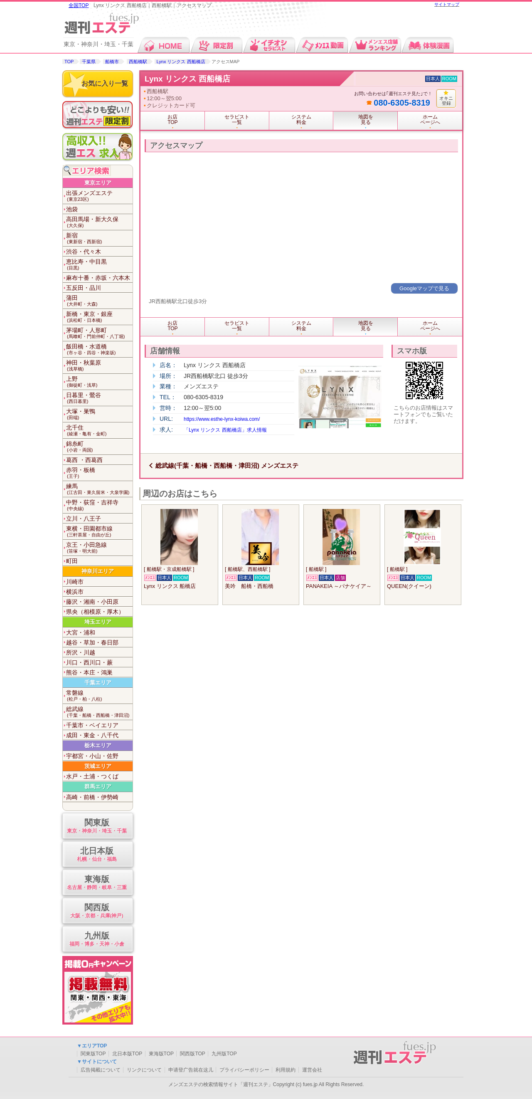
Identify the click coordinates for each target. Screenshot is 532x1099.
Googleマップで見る (424, 288)
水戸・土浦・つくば (92, 776)
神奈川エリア (97, 571)
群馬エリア (97, 786)
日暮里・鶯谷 (99, 398)
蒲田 (99, 300)
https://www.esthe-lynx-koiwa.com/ (222, 419)
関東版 (97, 826)
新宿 (99, 238)
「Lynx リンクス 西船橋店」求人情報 (225, 430)
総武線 (99, 712)
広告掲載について (101, 1070)
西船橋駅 (138, 61)
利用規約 (286, 1070)
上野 (99, 381)
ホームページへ (430, 119)
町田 (72, 561)
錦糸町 (99, 446)
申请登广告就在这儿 (190, 1070)
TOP (69, 61)
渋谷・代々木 (83, 251)
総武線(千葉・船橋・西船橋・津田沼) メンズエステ (226, 465)
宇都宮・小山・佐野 (92, 756)
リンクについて (144, 1070)
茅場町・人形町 (99, 333)
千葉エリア (97, 682)
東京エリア (97, 183)
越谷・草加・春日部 (92, 642)
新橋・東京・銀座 (99, 317)
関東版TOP (93, 1054)
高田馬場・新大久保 (99, 222)
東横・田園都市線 (99, 531)
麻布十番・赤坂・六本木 (98, 277)
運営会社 (312, 1070)
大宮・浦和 (80, 632)
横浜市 (75, 591)
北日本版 (97, 854)
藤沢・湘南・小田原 (92, 601)
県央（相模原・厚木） (95, 611)
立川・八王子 (83, 518)
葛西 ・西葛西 (84, 460)
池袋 (72, 209)
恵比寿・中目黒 (99, 264)
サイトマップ (446, 4)
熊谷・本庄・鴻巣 (89, 672)
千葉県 (89, 61)
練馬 (99, 489)
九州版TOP (224, 1054)
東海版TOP (161, 1054)
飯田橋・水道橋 (99, 349)
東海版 (97, 883)
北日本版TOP (127, 1054)
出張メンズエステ (99, 196)
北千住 (99, 430)
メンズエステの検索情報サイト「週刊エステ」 (220, 1084)
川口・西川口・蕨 (89, 662)
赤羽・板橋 (99, 473)
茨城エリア (97, 766)
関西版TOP (192, 1054)
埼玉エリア (97, 622)
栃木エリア (97, 745)
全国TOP (79, 5)
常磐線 (99, 695)
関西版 (97, 911)
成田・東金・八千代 (92, 735)
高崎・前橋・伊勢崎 (92, 797)
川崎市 (75, 581)
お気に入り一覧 (104, 83)
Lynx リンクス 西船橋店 (181, 61)
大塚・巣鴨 (99, 414)
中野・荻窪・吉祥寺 (99, 505)
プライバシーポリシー (244, 1070)
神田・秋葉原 (99, 365)
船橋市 (112, 61)
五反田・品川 (83, 287)
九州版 (97, 939)
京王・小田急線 (99, 547)
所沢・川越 (80, 652)
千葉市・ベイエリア (92, 725)
